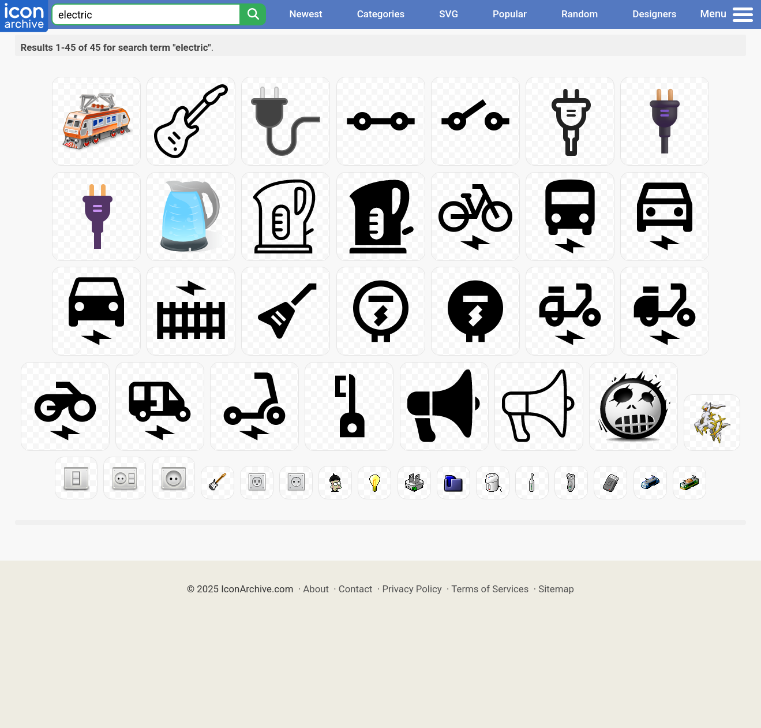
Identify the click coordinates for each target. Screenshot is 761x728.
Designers (654, 14)
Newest (305, 14)
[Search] (252, 14)
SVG (448, 14)
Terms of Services (489, 589)
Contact (356, 589)
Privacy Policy (411, 589)
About (316, 589)
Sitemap (556, 589)
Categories (381, 14)
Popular (510, 14)
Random (579, 14)
